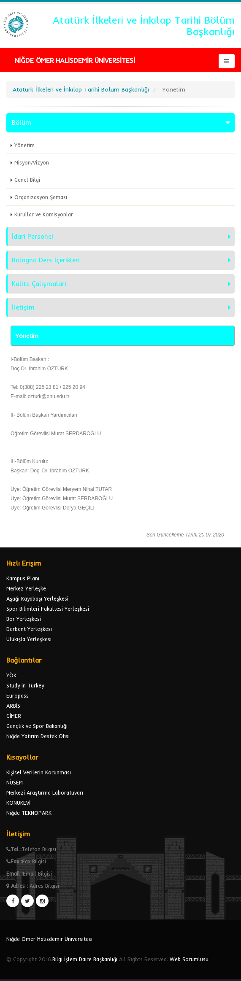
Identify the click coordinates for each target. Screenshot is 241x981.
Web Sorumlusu (189, 959)
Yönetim (24, 145)
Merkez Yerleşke (26, 588)
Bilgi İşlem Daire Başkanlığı (84, 959)
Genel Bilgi (27, 179)
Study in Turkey (25, 685)
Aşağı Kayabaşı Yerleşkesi (37, 598)
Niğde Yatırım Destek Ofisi (38, 736)
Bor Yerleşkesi (23, 618)
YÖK (11, 675)
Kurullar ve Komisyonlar (43, 214)
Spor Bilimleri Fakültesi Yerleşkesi (47, 608)
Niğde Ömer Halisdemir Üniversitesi (49, 938)
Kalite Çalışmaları (39, 284)
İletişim (23, 307)
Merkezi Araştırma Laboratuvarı (44, 792)
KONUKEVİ (18, 802)
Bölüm (21, 123)
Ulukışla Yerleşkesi (28, 639)
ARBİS (13, 705)
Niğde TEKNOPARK (28, 812)
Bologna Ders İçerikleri (46, 260)
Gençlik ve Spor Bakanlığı (37, 725)
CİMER (13, 715)
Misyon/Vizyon (31, 162)
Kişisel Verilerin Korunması (38, 772)
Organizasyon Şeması (40, 197)
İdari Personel (33, 236)
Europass (17, 695)
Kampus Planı (22, 578)
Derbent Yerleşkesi (29, 628)
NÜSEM (14, 782)
